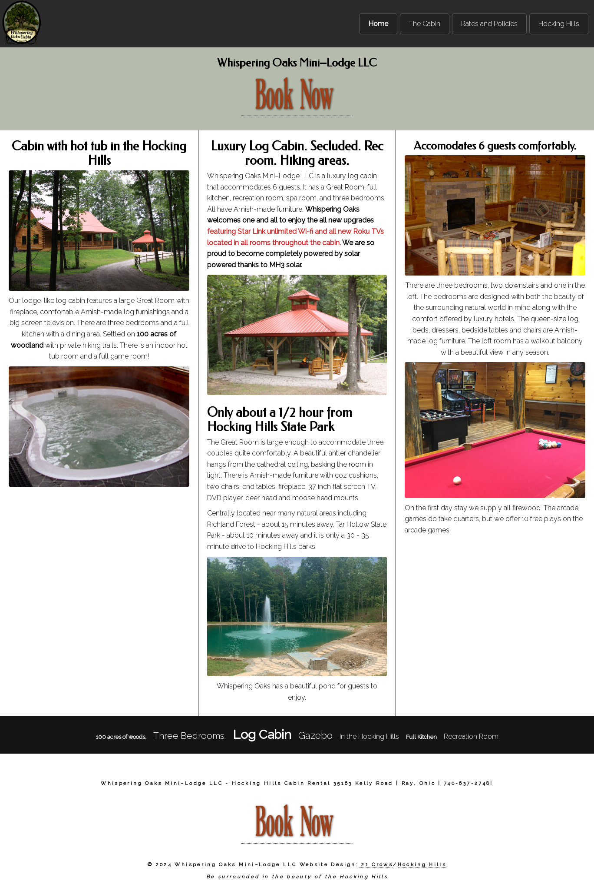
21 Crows (375, 864)
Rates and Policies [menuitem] (489, 24)
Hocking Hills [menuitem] (558, 24)
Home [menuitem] (378, 24)
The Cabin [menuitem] (424, 24)
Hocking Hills (422, 864)
